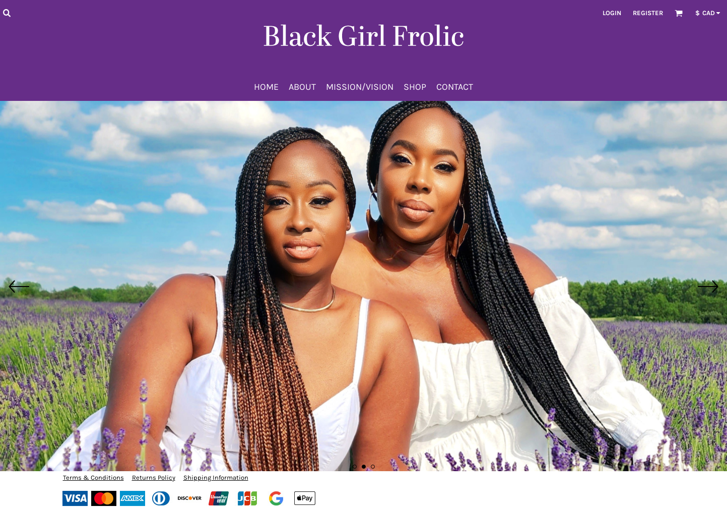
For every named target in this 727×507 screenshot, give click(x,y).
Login (612, 13)
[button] (7, 13)
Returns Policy (153, 477)
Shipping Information (215, 477)
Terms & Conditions (93, 477)
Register (648, 13)
